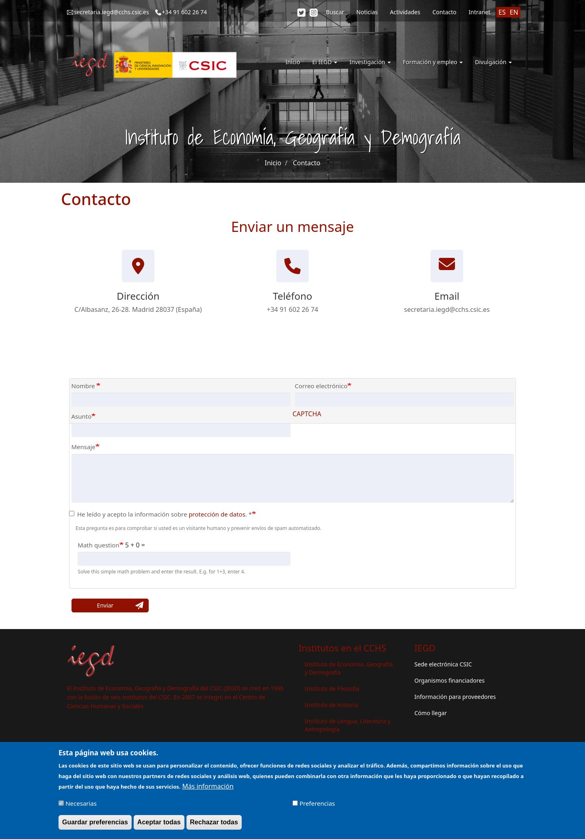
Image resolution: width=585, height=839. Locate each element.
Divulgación (493, 62)
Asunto (82, 416)
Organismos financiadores (449, 680)
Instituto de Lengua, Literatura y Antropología (347, 725)
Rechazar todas (214, 825)
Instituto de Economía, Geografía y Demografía (349, 668)
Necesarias (81, 806)
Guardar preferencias (95, 825)
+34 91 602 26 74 (184, 12)
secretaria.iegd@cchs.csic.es (111, 12)
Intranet (479, 12)
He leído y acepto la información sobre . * (160, 514)
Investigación (369, 62)
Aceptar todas (159, 825)
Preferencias (317, 806)
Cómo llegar (430, 713)
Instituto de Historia (331, 705)
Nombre (84, 386)
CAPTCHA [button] (306, 413)
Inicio (293, 62)
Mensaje (83, 447)
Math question (98, 545)
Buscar (335, 12)
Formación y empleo (433, 62)
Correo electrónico (321, 386)
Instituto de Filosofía (332, 688)
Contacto (444, 12)
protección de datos (216, 514)
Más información (207, 789)
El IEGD (325, 62)
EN (514, 12)
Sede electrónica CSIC (443, 664)
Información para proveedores (455, 697)
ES (502, 12)
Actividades (405, 12)
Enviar (105, 605)
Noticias (367, 12)
